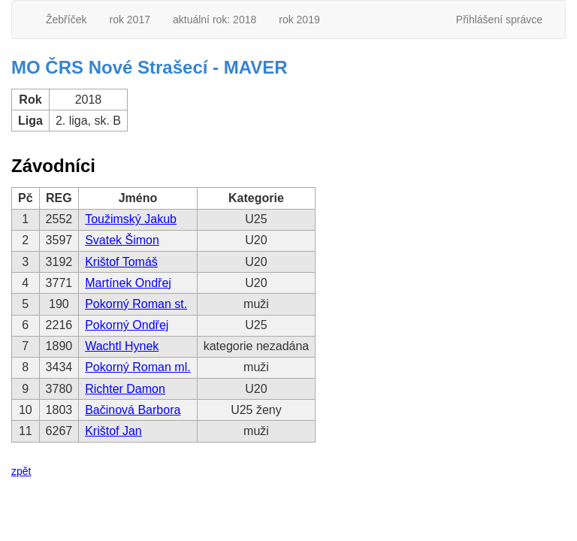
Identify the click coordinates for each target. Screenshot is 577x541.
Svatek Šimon (122, 240)
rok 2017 (129, 20)
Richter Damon (125, 388)
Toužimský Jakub (131, 219)
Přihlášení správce (499, 20)
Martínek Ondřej (128, 283)
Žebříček (66, 20)
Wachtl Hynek (122, 346)
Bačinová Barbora (132, 409)
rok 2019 (299, 20)
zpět (21, 471)
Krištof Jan (113, 431)
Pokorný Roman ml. (138, 367)
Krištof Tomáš (121, 261)
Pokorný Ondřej (126, 325)
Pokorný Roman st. (136, 304)
